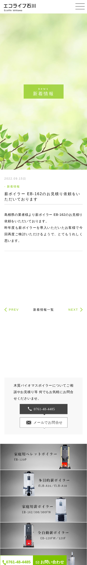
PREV (14, 309)
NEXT (73, 309)
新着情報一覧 (43, 309)
